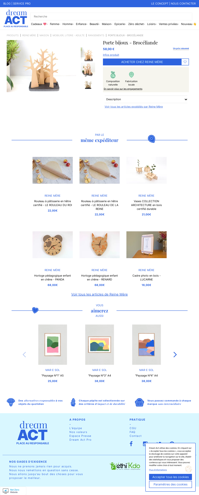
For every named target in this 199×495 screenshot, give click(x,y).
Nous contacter (183, 3)
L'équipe (75, 428)
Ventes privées (168, 24)
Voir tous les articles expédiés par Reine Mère (134, 106)
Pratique (138, 419)
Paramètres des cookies (170, 484)
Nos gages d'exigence (28, 461)
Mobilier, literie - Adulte (68, 35)
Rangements (96, 35)
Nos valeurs (78, 432)
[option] (88, 54)
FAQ (132, 432)
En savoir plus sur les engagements (123, 88)
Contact (136, 436)
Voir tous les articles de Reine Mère (99, 294)
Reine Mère (29, 35)
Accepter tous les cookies (170, 477)
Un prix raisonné (181, 48)
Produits (13, 35)
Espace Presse (80, 436)
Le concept (159, 3)
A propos (77, 419)
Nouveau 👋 (188, 24)
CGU (133, 428)
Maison (44, 35)
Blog (7, 3)
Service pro (22, 3)
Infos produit (111, 54)
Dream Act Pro (80, 439)
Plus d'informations (158, 470)
